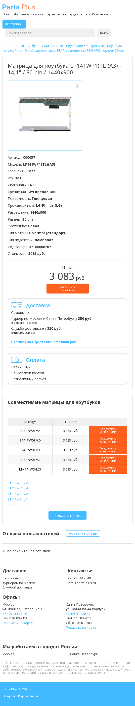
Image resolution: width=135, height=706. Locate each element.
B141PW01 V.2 (30, 459)
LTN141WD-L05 (30, 469)
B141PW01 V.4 (30, 430)
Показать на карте (17, 622)
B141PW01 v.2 (18, 505)
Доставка (21, 14)
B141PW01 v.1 (30, 450)
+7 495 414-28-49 (14, 613)
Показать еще (67, 515)
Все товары (14, 24)
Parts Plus (18, 6)
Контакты (100, 14)
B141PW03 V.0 (30, 440)
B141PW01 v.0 (18, 494)
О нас (6, 14)
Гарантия (53, 14)
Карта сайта (28, 696)
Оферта (8, 696)
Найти (104, 33)
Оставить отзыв (83, 533)
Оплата (37, 14)
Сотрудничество (76, 14)
